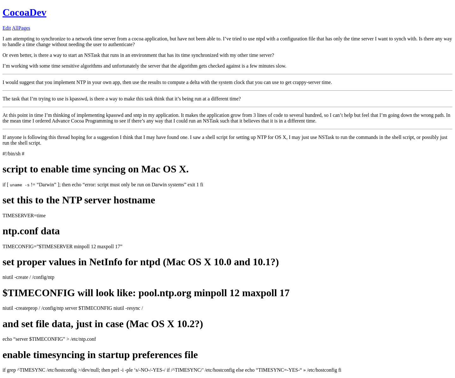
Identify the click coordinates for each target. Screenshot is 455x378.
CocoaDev (24, 12)
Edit (7, 28)
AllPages (21, 28)
